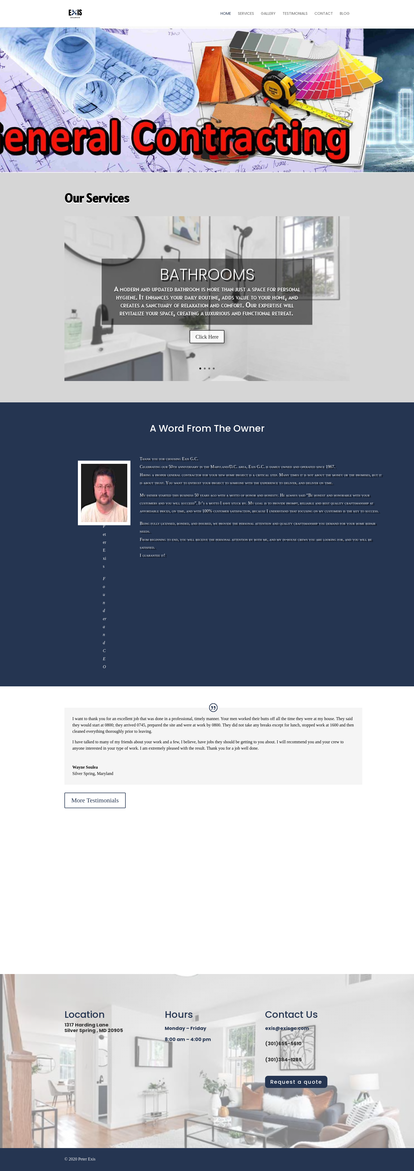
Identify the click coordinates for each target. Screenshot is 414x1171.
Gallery (268, 14)
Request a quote (296, 1082)
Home (225, 14)
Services (246, 14)
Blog (345, 14)
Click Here (206, 346)
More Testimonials (95, 800)
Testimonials (295, 14)
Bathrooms (207, 284)
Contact (323, 14)
